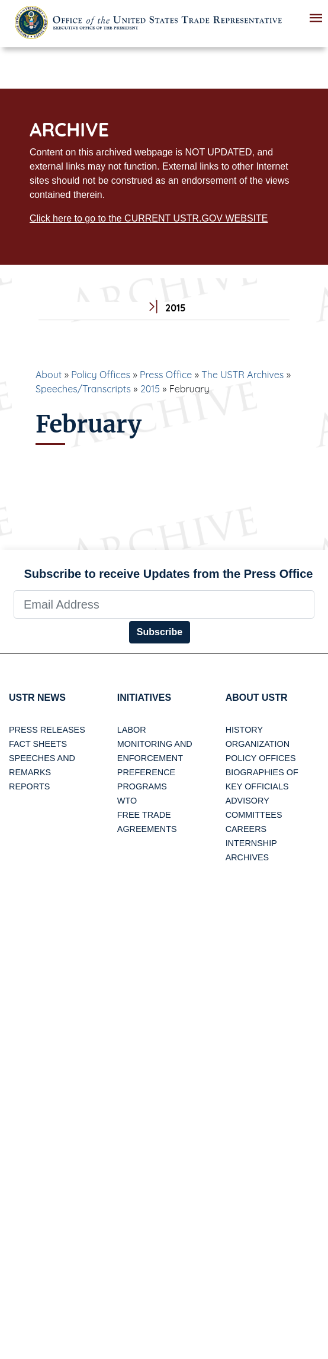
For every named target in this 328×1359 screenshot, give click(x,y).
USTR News (37, 697)
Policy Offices (100, 375)
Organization (258, 744)
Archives (247, 857)
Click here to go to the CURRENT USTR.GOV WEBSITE (149, 218)
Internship (251, 843)
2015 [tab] (164, 308)
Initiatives (144, 697)
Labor (131, 729)
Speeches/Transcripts (83, 389)
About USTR (257, 697)
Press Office (166, 375)
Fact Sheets (38, 744)
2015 (150, 389)
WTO (127, 800)
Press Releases (47, 729)
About (49, 375)
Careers (246, 829)
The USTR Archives (242, 375)
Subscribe (159, 632)
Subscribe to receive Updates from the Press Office (168, 573)
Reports (29, 786)
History (244, 729)
